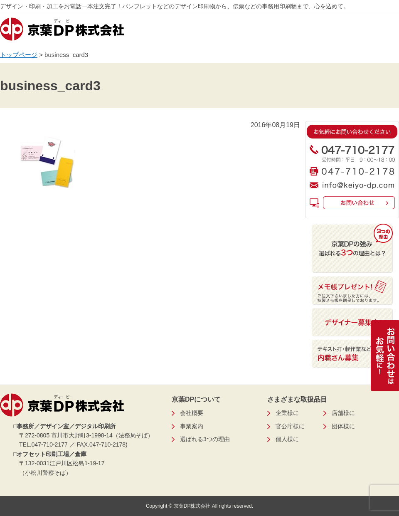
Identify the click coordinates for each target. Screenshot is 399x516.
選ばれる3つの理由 (205, 439)
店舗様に (343, 413)
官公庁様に (290, 426)
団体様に (343, 426)
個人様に (287, 439)
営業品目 (159, 32)
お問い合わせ (373, 32)
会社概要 (319, 32)
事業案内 (212, 32)
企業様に (287, 413)
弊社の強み (266, 32)
